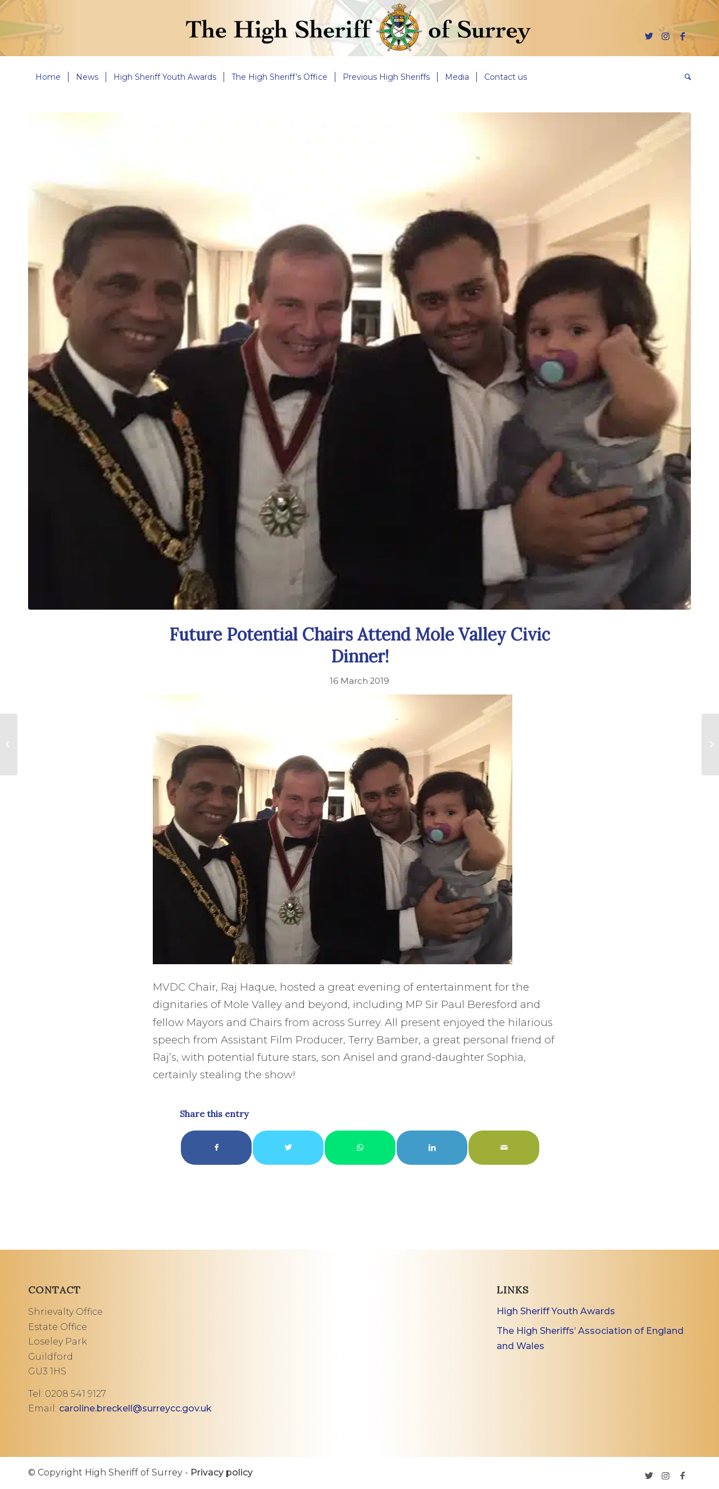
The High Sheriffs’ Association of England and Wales (590, 1338)
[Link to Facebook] (682, 36)
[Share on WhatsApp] (360, 1148)
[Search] (684, 77)
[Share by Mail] (503, 1148)
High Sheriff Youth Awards (556, 1311)
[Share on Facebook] (216, 1148)
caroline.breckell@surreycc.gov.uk (135, 1408)
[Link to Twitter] (648, 36)
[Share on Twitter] (288, 1148)
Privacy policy (221, 1472)
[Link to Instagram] (665, 36)
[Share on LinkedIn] (432, 1148)
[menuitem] (48, 77)
